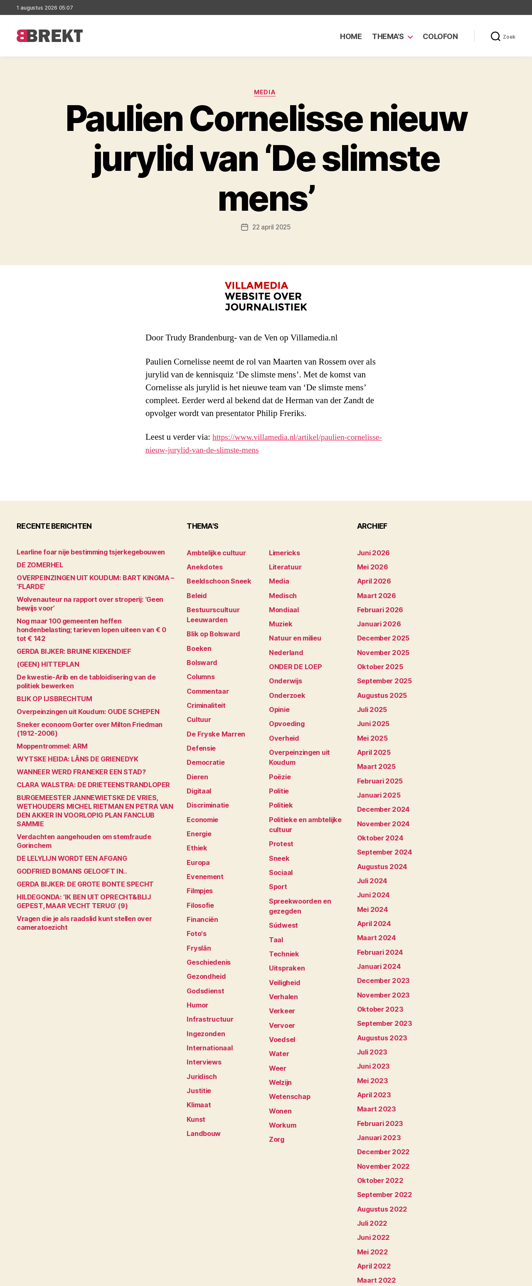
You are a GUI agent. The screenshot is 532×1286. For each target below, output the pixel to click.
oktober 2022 (377, 1120)
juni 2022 (371, 1171)
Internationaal (207, 1000)
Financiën (201, 884)
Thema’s (388, 36)
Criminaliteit (205, 691)
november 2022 (380, 1107)
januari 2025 (376, 772)
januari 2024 (376, 927)
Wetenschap (287, 1043)
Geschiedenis (207, 922)
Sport (277, 854)
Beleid (195, 592)
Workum (281, 1069)
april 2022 (371, 1197)
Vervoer (280, 979)
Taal (275, 901)
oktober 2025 (377, 656)
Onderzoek (284, 682)
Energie (198, 807)
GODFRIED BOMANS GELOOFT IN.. (64, 846)
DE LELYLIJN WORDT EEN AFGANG (65, 833)
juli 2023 (370, 1004)
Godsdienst (203, 948)
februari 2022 (377, 1223)
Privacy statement (489, 1275)
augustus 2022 (379, 1146)
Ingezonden (203, 987)
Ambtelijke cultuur (213, 553)
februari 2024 (377, 914)
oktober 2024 (377, 811)
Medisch (281, 592)
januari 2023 (376, 1081)
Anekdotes (202, 566)
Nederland (284, 643)
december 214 (378, 1236)
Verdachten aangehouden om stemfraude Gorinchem (93, 820)
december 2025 (380, 630)
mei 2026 (370, 566)
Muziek (279, 617)
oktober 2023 (377, 965)
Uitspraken (284, 927)
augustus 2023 (379, 991)
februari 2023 (377, 1068)
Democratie (204, 742)
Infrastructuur (207, 974)
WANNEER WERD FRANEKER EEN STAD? (73, 764)
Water (278, 1004)
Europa (197, 832)
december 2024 (380, 785)
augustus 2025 (379, 682)
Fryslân (197, 910)
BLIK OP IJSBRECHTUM (49, 691)
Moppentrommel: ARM (49, 738)
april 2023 (371, 1043)
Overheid (282, 720)
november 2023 (380, 952)
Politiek (280, 781)
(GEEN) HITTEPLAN (43, 656)
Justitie (198, 1038)
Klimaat (198, 1051)
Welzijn (279, 1030)
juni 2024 (371, 862)
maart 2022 (373, 1210)
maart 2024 (374, 901)
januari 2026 (376, 617)
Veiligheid (283, 940)
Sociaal (280, 841)
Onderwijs (283, 669)
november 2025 (380, 643)
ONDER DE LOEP (292, 656)
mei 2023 (370, 1030)
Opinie (278, 695)
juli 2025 (370, 695)
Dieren (196, 755)
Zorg (276, 1082)
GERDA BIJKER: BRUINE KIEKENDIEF (67, 644)
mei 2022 (370, 1184)
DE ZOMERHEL (37, 566)
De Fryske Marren (212, 716)
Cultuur (197, 703)
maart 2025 (373, 746)
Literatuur (283, 566)
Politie (278, 768)
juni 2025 (371, 708)
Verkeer (280, 966)
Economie (201, 794)
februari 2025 (377, 759)
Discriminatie (206, 781)
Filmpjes (199, 858)
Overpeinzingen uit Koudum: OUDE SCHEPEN (80, 704)
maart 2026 (374, 592)
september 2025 (381, 669)
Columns (200, 665)
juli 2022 (370, 1159)
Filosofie (199, 871)
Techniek (282, 914)
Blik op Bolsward (210, 626)
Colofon (440, 36)
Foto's (195, 897)
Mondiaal (282, 605)
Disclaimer (434, 1275)
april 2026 (372, 579)
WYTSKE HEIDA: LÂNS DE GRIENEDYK (70, 751)
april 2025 (371, 733)
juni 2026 (371, 553)
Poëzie (278, 755)
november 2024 (380, 798)
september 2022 (381, 1133)
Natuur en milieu (292, 630)
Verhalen (282, 953)
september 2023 (381, 978)
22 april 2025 (271, 228)
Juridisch (200, 1026)
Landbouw (202, 1077)
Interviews (202, 1013)
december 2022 (380, 1094)
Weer (276, 1017)
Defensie (200, 729)
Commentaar (206, 678)
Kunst (195, 1064)
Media (266, 93)
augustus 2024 (379, 836)
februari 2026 (377, 605)
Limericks (283, 553)
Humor (197, 961)
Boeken (197, 639)
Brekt (47, 1275)
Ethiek (195, 819)
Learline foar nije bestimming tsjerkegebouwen (84, 553)
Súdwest (282, 888)
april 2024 (372, 888)
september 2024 (381, 824)
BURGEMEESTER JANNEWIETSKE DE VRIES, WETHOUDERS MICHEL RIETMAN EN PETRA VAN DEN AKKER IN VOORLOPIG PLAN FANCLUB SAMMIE (91, 799)
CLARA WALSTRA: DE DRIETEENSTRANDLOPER (83, 777)
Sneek (278, 828)
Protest (280, 815)
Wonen (279, 1056)
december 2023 (380, 940)
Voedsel (280, 991)
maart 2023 (373, 1055)
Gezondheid (204, 935)
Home (351, 36)
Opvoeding (284, 708)
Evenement (203, 845)
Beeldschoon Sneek (215, 579)
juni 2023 (371, 1017)
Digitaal (198, 768)
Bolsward (200, 652)
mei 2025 (370, 720)
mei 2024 (370, 875)
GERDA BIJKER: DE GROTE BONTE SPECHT (77, 859)
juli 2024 (370, 849)
